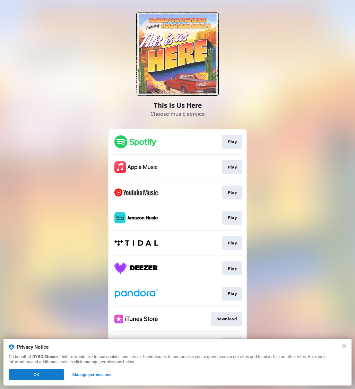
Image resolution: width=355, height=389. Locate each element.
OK (36, 374)
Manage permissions (92, 374)
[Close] (344, 346)
